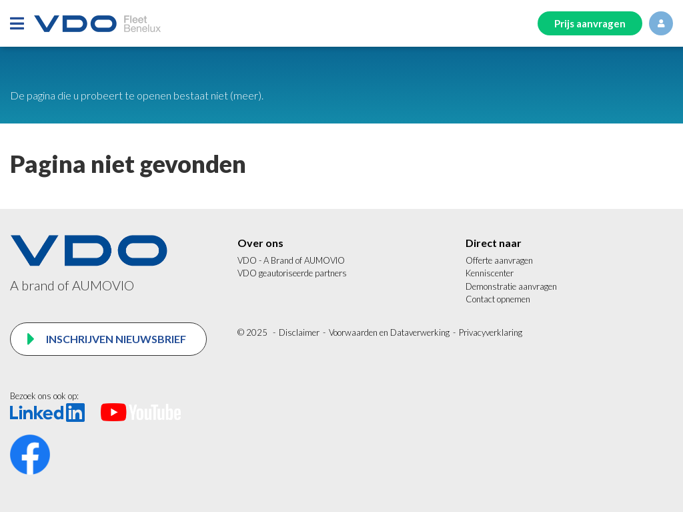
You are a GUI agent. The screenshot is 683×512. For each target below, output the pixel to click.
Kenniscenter (490, 273)
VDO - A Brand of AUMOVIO (291, 260)
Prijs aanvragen (590, 23)
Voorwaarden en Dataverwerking (389, 332)
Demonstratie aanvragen (511, 286)
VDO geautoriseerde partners (292, 273)
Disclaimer (299, 332)
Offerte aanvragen (499, 260)
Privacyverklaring (490, 332)
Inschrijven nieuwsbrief (115, 338)
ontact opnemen (501, 299)
